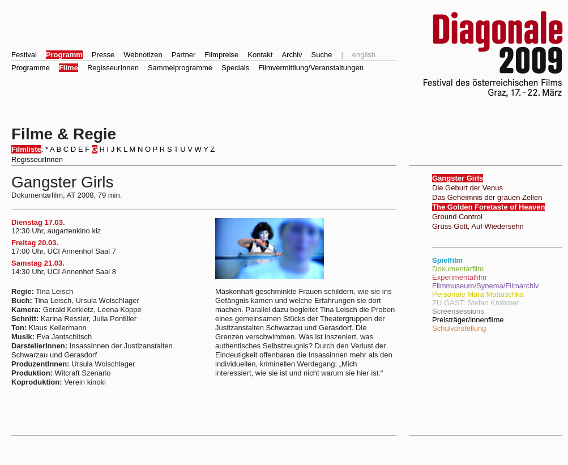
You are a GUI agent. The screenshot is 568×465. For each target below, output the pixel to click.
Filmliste (26, 149)
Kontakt (259, 54)
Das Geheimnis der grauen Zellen (487, 197)
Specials (235, 67)
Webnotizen (142, 54)
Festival (24, 54)
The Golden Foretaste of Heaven (488, 207)
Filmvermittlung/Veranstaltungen (311, 67)
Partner (184, 54)
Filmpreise (221, 54)
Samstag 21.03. (38, 263)
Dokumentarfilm (458, 269)
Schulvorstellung (459, 328)
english (363, 54)
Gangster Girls (457, 178)
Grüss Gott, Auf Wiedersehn (478, 226)
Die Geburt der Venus (467, 188)
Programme (30, 67)
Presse (103, 54)
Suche (321, 54)
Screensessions (458, 311)
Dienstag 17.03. (38, 222)
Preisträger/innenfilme (467, 319)
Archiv (291, 54)
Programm (64, 54)
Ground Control (457, 216)
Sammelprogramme (180, 67)
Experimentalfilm (459, 277)
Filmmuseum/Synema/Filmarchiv (485, 285)
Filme (68, 67)
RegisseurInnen (113, 67)
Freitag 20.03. (34, 242)
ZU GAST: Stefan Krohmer (475, 302)
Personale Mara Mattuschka (478, 294)
